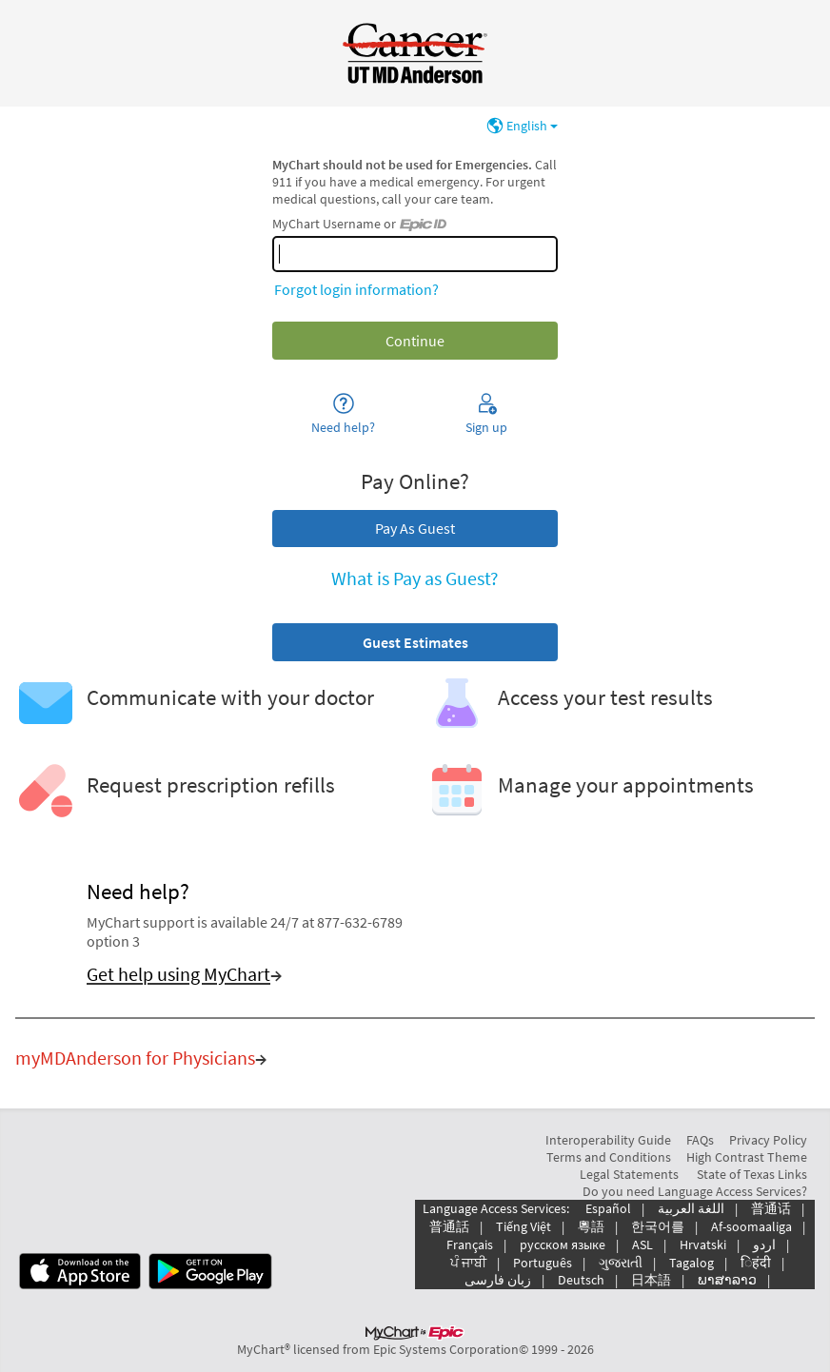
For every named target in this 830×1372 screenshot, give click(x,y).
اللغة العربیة (691, 1208)
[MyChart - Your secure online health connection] (415, 53)
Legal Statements (629, 1174)
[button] (415, 642)
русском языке (562, 1244)
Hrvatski (703, 1244)
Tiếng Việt (523, 1226)
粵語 (591, 1226)
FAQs (700, 1139)
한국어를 (657, 1226)
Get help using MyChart (178, 974)
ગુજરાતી (620, 1262)
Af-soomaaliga (751, 1226)
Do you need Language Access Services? (695, 1191)
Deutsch (581, 1279)
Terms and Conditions (608, 1157)
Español (608, 1208)
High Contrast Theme (746, 1157)
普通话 (771, 1208)
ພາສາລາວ (727, 1279)
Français (469, 1244)
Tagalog (691, 1262)
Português (542, 1262)
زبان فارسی (497, 1279)
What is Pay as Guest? (415, 578)
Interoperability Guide (608, 1139)
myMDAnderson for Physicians (135, 1058)
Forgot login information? (356, 289)
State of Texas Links (752, 1174)
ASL (642, 1244)
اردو (764, 1244)
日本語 (651, 1279)
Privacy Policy (768, 1139)
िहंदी (756, 1262)
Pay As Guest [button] (415, 528)
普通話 (449, 1226)
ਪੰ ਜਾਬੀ (468, 1262)
